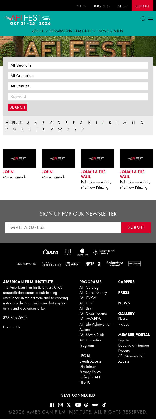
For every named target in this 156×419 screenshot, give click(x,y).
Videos (123, 324)
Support (142, 6)
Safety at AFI (89, 377)
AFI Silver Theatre (93, 313)
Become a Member (133, 345)
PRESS (123, 292)
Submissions (61, 30)
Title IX (84, 382)
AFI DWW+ (88, 297)
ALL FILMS (14, 122)
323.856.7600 (15, 317)
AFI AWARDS (90, 318)
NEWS (124, 303)
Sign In (123, 340)
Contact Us (11, 327)
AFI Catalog (89, 287)
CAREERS (126, 281)
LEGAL (85, 355)
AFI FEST (86, 303)
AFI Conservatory (93, 292)
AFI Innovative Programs (90, 342)
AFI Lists (85, 308)
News (103, 30)
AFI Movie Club (91, 334)
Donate (124, 350)
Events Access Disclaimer (90, 363)
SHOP (122, 6)
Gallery (117, 30)
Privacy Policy (90, 371)
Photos (123, 318)
